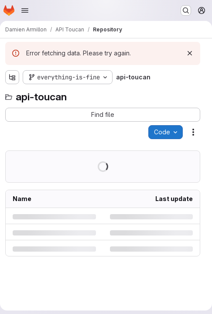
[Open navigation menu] (25, 10)
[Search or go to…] (186, 10)
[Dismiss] (190, 53)
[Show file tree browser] (12, 77)
